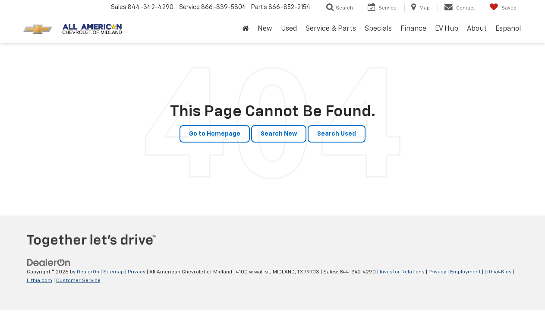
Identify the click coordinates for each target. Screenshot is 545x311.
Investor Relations (402, 272)
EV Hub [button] (446, 28)
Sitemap (113, 272)
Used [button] (289, 28)
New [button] (265, 28)
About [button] (477, 28)
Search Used (336, 134)
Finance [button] (413, 28)
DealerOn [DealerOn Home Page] (88, 272)
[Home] (245, 29)
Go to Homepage (214, 134)
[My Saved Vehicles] (503, 7)
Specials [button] (378, 28)
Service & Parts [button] (331, 28)
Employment (465, 272)
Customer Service (78, 280)
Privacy (136, 272)
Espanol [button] (508, 28)
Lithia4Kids (498, 272)
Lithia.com (39, 280)
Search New (279, 134)
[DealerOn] (49, 263)
